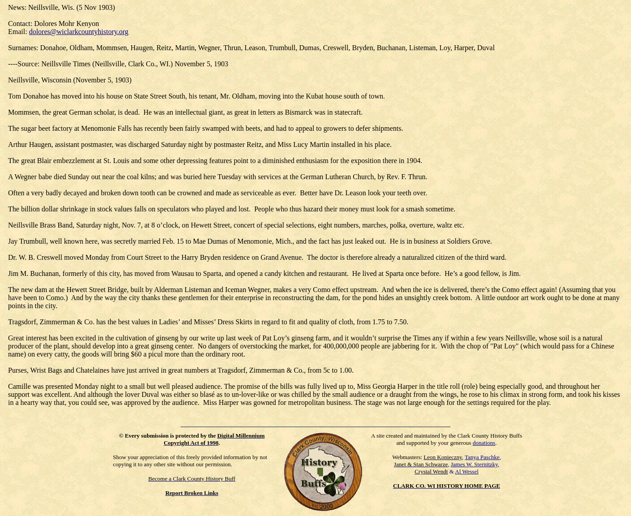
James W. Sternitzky (474, 464)
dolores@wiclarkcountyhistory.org (79, 31)
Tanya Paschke (482, 457)
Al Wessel (467, 471)
